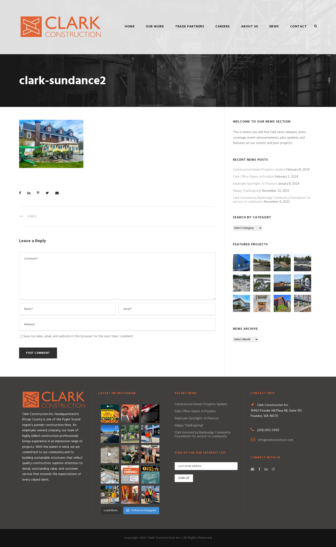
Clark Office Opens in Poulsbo (253, 176)
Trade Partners (189, 26)
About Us (249, 26)
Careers (222, 26)
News (274, 26)
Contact (298, 26)
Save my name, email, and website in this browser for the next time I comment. (78, 336)
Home (130, 26)
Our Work (155, 26)
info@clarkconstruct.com (275, 440)
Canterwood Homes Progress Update (259, 169)
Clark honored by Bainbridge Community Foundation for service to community (203, 434)
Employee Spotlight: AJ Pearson (255, 183)
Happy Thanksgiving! (247, 190)
